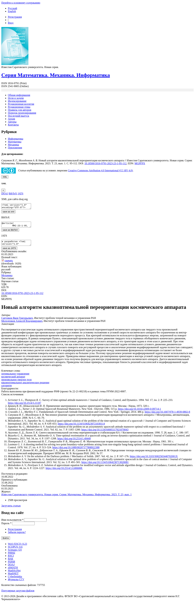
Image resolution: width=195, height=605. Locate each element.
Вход (10, 22)
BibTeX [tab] (13, 193)
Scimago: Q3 (15, 552)
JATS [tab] (20, 193)
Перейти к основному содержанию (20, 2)
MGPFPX (140, 163)
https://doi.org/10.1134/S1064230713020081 (105, 465)
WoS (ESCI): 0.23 (17, 546)
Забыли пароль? (17, 535)
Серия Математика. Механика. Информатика (55, 75)
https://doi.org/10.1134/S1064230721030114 (81, 426)
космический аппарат (13, 379)
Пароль (6, 526)
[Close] (3, 190)
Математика (14, 141)
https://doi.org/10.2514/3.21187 (24, 405)
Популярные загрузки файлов (17, 593)
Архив (11, 118)
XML (5, 177)
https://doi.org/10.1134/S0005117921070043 (104, 432)
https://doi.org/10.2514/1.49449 (74, 441)
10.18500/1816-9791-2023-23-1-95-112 (105, 163)
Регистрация (15, 16)
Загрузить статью (11, 508)
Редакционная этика (19, 107)
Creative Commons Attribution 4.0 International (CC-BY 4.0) (100, 170)
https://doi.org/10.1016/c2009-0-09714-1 (139, 411)
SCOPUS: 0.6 (15, 549)
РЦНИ (11, 564)
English (12, 11)
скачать (9, 263)
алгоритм (6, 388)
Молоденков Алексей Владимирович (21, 324)
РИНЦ (11, 555)
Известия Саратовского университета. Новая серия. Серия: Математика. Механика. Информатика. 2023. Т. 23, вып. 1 (66, 497)
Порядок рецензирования (22, 112)
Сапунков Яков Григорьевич (17, 321)
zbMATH (13, 570)
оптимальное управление (15, 376)
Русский (12, 8)
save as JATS (9, 251)
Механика (13, 144)
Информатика (15, 138)
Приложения (15, 147)
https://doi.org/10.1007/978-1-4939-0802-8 (167, 414)
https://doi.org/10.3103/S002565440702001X (154, 459)
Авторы (12, 121)
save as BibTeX (10, 232)
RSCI (11, 558)
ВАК (10, 561)
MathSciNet (14, 573)
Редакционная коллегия (21, 104)
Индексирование (17, 101)
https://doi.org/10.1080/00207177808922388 (76, 450)
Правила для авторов (19, 109)
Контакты (13, 124)
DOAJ (11, 567)
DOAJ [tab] (4, 193)
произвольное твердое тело (16, 382)
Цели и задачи (16, 98)
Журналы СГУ (16, 582)
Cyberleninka (15, 579)
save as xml (8, 212)
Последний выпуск (18, 115)
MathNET (13, 576)
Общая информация (19, 95)
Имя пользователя (12, 522)
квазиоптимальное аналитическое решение (25, 385)
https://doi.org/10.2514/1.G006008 (64, 471)
